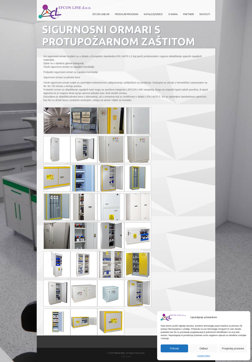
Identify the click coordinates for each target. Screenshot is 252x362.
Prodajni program (125, 15)
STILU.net (126, 356)
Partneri (187, 15)
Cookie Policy (203, 356)
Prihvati (174, 348)
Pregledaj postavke (233, 348)
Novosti (205, 14)
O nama (172, 15)
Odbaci (204, 348)
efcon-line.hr (101, 14)
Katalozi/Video (153, 14)
